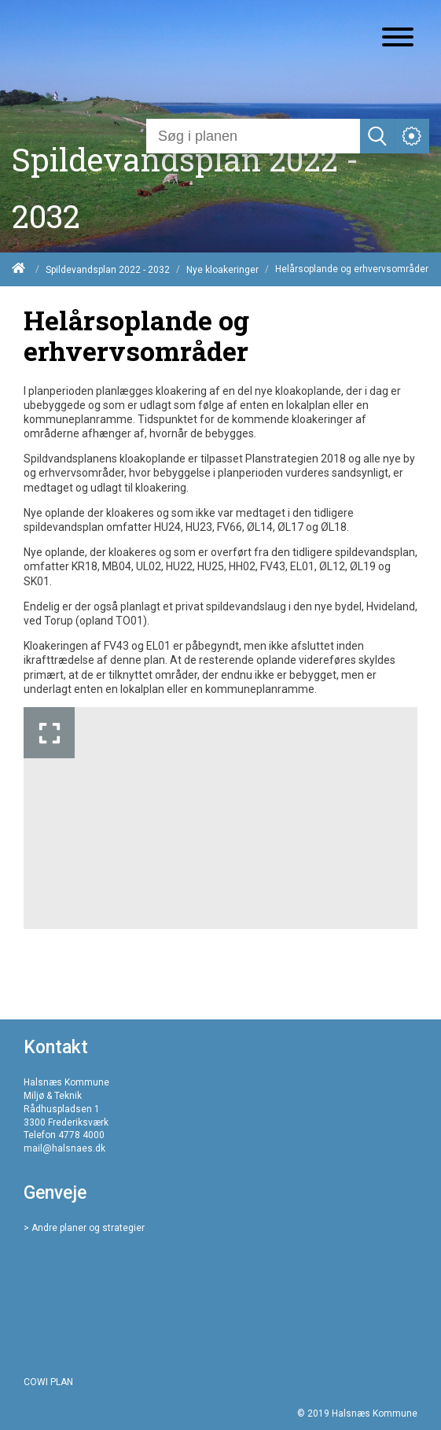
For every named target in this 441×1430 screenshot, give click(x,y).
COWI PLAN (48, 1382)
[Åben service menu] (412, 136)
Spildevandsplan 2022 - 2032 (108, 269)
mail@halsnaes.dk (64, 1148)
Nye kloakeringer (222, 269)
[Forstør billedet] (49, 732)
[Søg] (253, 136)
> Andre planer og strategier (84, 1227)
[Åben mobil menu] (397, 38)
